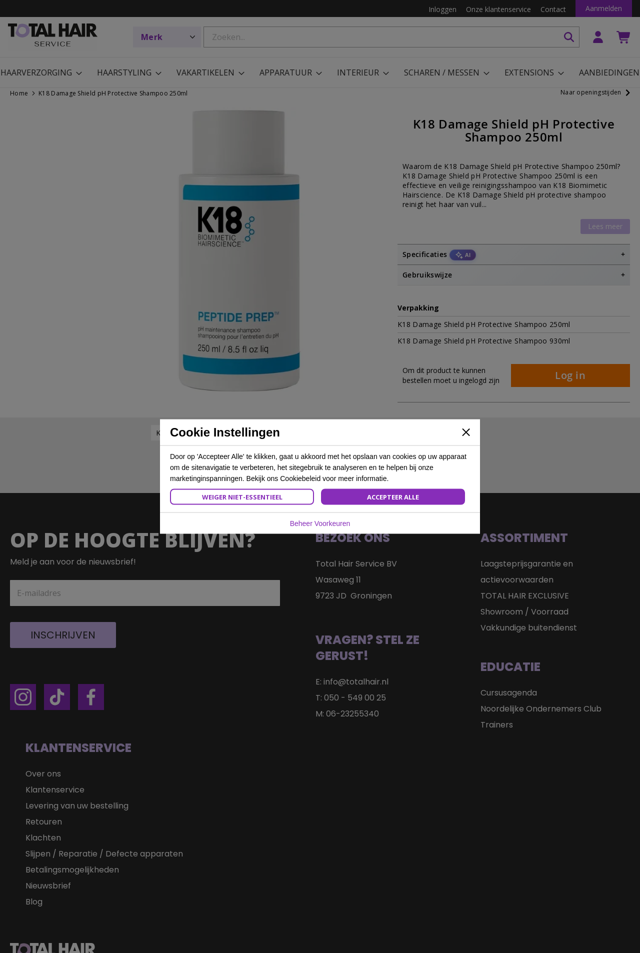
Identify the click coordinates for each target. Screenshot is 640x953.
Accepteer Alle (393, 497)
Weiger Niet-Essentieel (242, 497)
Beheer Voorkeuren (320, 524)
